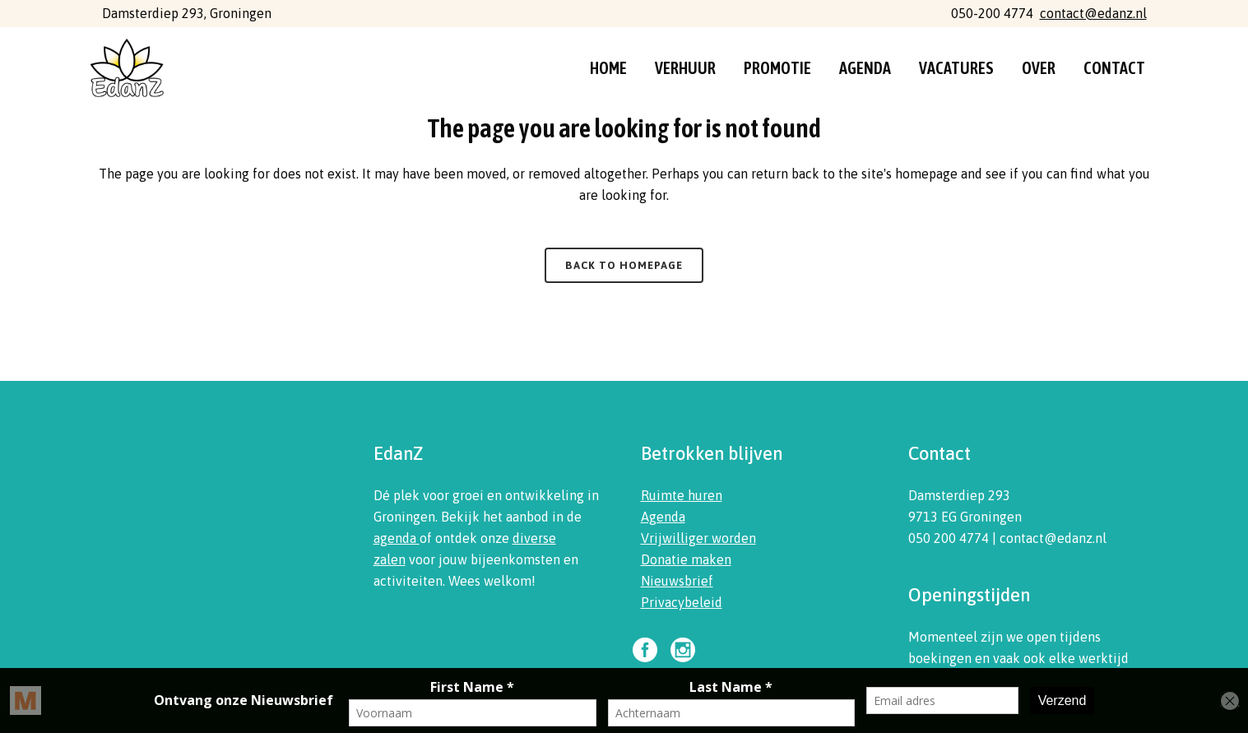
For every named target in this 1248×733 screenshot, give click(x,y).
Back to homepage (624, 265)
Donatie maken (686, 559)
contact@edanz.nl (1093, 13)
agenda (396, 538)
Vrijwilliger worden (698, 538)
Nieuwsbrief (677, 580)
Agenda (663, 516)
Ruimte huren (681, 495)
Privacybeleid (681, 602)
